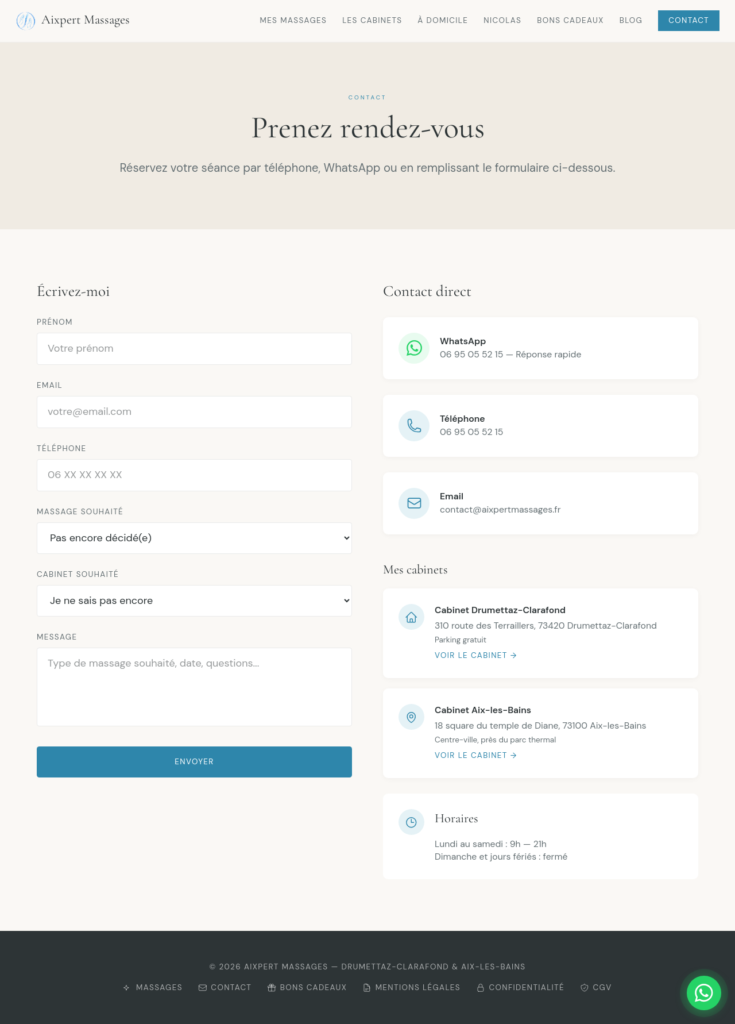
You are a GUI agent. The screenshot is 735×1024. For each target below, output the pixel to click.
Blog (631, 20)
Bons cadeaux (570, 20)
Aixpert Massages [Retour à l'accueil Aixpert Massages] (73, 21)
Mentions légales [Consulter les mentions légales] (411, 987)
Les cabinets (372, 20)
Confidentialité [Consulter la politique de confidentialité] (520, 987)
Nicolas (502, 20)
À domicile (442, 20)
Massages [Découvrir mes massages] (152, 987)
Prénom (55, 322)
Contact (688, 20)
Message (57, 637)
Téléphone (62, 448)
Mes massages (293, 20)
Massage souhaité (80, 512)
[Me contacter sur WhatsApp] (678, 993)
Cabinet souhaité (78, 574)
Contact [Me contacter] (225, 987)
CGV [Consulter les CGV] (596, 987)
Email (50, 385)
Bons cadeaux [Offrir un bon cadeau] (307, 987)
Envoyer (194, 762)
